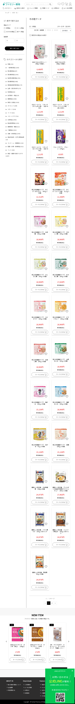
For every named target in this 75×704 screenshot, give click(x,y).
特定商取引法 (11, 690)
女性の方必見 (44, 690)
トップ (7, 13)
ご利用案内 (27, 684)
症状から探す (21, 8)
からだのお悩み (45, 687)
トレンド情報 (33, 8)
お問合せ (56, 8)
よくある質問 (68, 8)
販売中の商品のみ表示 (37, 35)
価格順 (56, 30)
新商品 (7, 28)
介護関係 (43, 693)
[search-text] (39, 4)
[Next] (55, 603)
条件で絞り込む (14, 48)
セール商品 (19, 28)
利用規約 (26, 693)
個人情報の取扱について (14, 684)
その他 (42, 696)
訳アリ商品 (19, 32)
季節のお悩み (44, 684)
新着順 (49, 30)
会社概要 (10, 687)
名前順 (42, 30)
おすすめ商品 (9, 32)
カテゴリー (8, 8)
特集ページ (45, 8)
